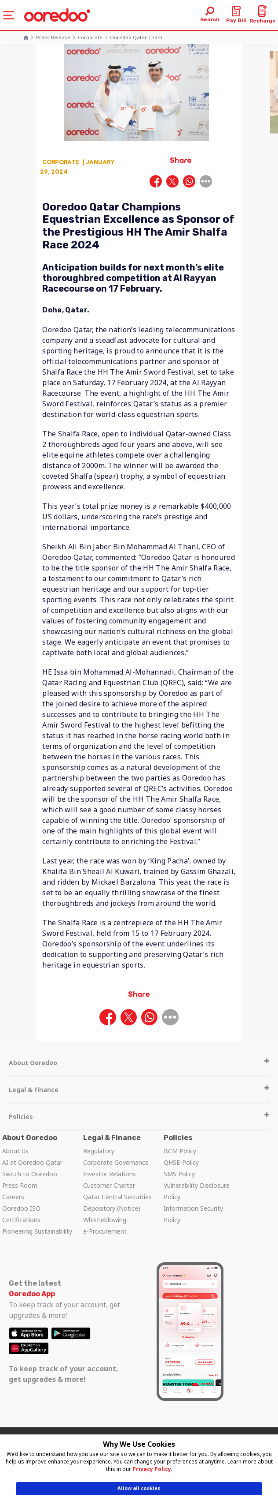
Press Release (53, 37)
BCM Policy (180, 1151)
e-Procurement (105, 1231)
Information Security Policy (193, 1214)
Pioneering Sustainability (37, 1231)
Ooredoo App (32, 1294)
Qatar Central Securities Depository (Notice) (117, 1202)
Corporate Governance (116, 1162)
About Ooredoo (139, 1062)
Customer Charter (109, 1185)
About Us (15, 1151)
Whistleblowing (104, 1220)
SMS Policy (179, 1174)
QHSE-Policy (181, 1162)
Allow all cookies (138, 1488)
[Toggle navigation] (8, 15)
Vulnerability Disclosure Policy (197, 1191)
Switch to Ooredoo (29, 1174)
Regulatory (98, 1151)
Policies (139, 1116)
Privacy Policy (151, 1469)
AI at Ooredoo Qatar (32, 1162)
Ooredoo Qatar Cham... (138, 37)
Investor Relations (109, 1174)
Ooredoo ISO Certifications (21, 1214)
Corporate (90, 37)
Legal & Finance (139, 1089)
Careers (13, 1197)
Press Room (19, 1185)
